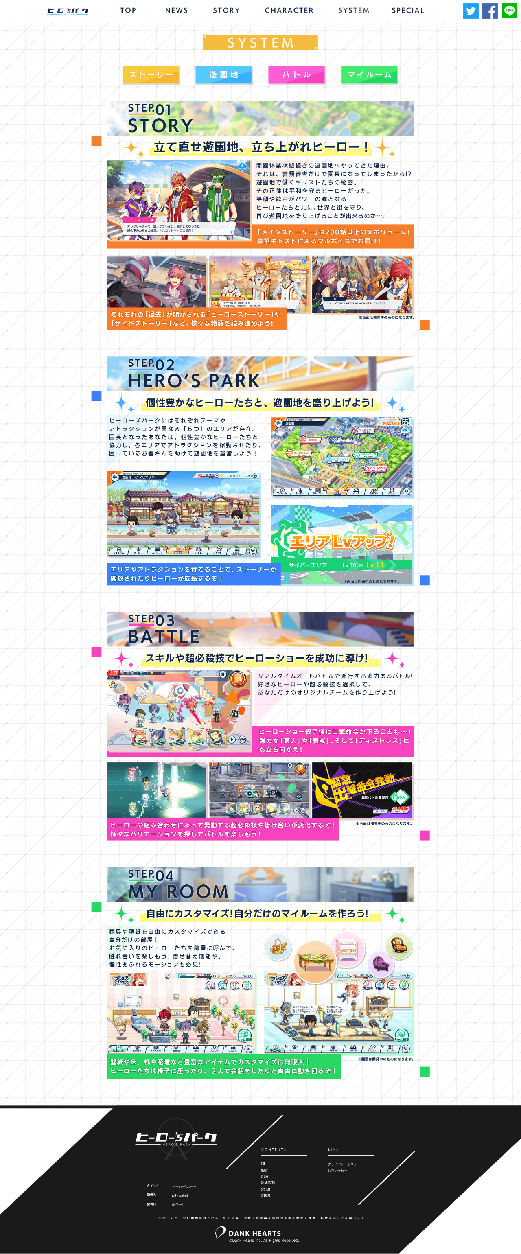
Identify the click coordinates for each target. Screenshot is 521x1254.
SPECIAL (265, 1195)
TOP (263, 1164)
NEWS (264, 1170)
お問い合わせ (337, 1170)
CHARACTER (268, 1182)
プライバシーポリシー (344, 1164)
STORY (264, 1176)
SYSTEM (265, 1189)
